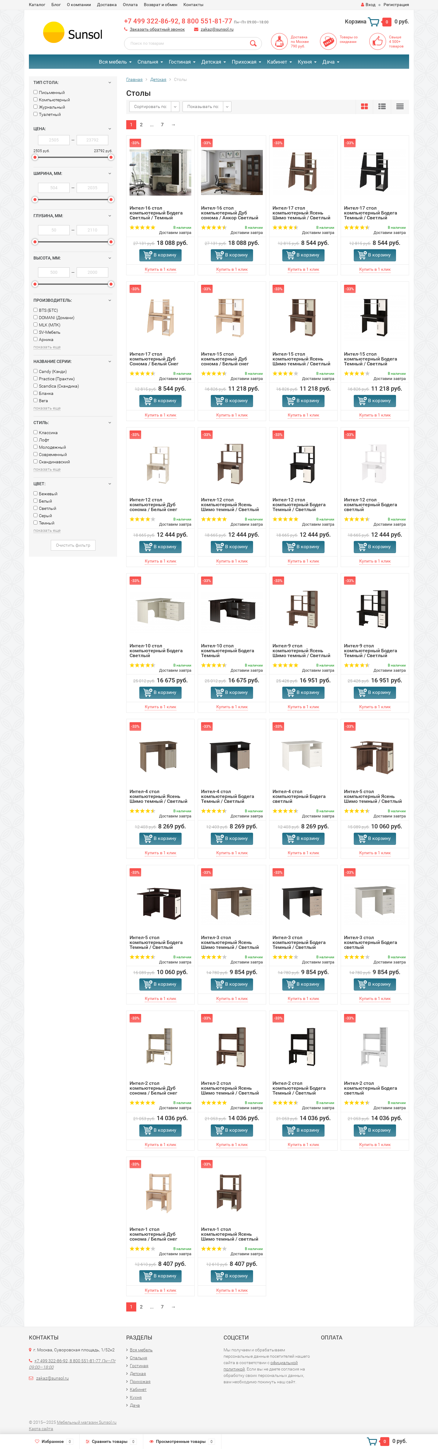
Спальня (147, 62)
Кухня (305, 62)
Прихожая (244, 62)
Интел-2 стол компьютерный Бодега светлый (370, 1088)
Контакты (193, 4)
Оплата (130, 4)
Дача (328, 62)
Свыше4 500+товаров (396, 41)
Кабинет (277, 62)
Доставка (107, 4)
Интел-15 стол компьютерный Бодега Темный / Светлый (370, 359)
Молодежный (49, 447)
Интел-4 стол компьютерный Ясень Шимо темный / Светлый (158, 796)
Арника (43, 339)
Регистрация (396, 4)
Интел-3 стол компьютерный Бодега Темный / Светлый (299, 942)
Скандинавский (51, 461)
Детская (211, 62)
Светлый (44, 508)
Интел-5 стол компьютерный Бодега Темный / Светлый (156, 942)
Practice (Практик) (54, 378)
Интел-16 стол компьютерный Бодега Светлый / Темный (156, 213)
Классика (45, 432)
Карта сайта (41, 1428)
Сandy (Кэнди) (50, 371)
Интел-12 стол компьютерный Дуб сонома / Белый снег (153, 504)
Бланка (43, 393)
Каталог (37, 4)
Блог (56, 4)
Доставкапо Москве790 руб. (300, 41)
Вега (40, 400)
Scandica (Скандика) (56, 386)
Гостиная (180, 62)
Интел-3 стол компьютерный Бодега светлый (370, 942)
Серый (42, 515)
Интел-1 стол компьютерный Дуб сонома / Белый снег (153, 1234)
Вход (368, 4)
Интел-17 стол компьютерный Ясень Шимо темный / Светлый (301, 213)
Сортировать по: (150, 106)
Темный (43, 523)
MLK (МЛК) (47, 324)
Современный (50, 454)
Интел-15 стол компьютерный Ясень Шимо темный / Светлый (301, 359)
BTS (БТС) (45, 310)
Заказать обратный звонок (157, 29)
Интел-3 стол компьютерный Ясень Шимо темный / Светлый (230, 942)
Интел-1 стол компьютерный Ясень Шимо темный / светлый (229, 1234)
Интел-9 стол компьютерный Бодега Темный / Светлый (370, 650)
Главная (134, 79)
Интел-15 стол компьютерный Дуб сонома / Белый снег (225, 359)
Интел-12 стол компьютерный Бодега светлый (370, 504)
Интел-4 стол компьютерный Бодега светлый (299, 796)
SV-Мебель (47, 332)
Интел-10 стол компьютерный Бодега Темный (227, 650)
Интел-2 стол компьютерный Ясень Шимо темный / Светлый (230, 1088)
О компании (79, 4)
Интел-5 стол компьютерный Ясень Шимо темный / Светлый (373, 796)
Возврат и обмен (160, 4)
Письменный (49, 92)
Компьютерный (51, 99)
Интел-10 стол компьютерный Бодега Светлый (156, 650)
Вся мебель (113, 62)
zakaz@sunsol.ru (217, 29)
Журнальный (49, 107)
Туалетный (47, 114)
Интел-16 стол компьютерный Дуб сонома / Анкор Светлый (229, 213)
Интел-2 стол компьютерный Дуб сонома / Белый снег (153, 1088)
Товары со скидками (349, 39)
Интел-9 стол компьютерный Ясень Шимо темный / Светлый (301, 650)
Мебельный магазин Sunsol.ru (86, 1422)
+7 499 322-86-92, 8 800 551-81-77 (196, 21)
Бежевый (45, 493)
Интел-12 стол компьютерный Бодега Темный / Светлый (299, 504)
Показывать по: (203, 106)
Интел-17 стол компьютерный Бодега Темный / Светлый (370, 213)
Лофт (41, 439)
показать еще (47, 346)
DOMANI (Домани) (54, 317)
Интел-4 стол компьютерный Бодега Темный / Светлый (227, 796)
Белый (42, 501)
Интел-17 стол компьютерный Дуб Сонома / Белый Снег (154, 359)
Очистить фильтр (73, 545)
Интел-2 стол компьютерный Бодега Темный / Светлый (299, 1088)
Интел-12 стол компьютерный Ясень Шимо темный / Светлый (230, 504)
